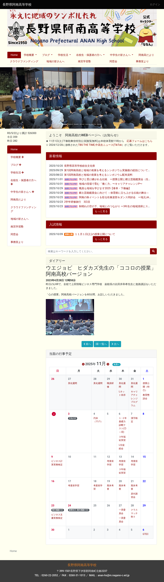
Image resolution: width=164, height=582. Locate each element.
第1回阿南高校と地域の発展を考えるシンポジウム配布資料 (98, 174)
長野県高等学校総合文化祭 (79, 165)
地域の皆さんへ (55, 61)
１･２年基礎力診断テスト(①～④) (123, 425)
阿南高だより (146, 54)
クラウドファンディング (24, 61)
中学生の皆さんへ (22, 191)
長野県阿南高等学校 (17, 4)
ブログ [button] (46, 54)
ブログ (16, 164)
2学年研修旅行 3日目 (77, 201)
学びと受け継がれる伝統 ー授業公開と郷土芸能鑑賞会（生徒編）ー (119, 179)
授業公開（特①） (146, 387)
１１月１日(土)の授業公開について (95, 234)
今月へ (116, 364)
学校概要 (17, 157)
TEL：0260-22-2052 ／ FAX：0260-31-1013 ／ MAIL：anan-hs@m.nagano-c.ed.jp (82, 575)
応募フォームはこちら (139, 141)
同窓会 (113, 61)
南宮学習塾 (84, 61)
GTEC (146, 534)
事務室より (142, 61)
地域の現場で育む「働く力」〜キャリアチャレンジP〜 (110, 183)
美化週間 (72, 383)
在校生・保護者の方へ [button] (89, 54)
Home (14, 54)
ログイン (155, 4)
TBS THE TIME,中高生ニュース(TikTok (100, 144)
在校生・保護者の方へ (23, 182)
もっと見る (101, 211)
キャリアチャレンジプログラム (134, 398)
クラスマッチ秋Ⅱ (134, 513)
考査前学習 (73, 485)
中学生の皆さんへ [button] (120, 54)
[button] (12, 98)
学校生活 (17, 172)
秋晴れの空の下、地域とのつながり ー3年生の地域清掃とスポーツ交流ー (121, 206)
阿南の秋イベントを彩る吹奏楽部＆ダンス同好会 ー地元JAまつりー (119, 197)
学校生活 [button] (63, 54)
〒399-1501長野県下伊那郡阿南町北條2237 (82, 571)
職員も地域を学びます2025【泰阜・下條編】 (105, 188)
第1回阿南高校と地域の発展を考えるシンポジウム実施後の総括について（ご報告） (112, 170)
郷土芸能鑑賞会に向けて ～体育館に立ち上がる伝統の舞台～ (114, 192)
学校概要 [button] (29, 54)
